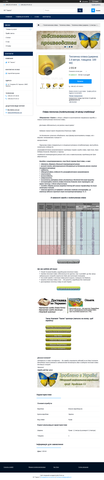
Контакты (47, 17)
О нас (37, 17)
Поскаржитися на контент (48, 477)
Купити (80, 81)
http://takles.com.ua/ (13, 109)
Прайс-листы (10, 33)
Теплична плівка (64, 25)
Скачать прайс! (8, 467)
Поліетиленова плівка (50, 25)
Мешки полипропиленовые (37, 467)
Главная (8, 17)
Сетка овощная (83, 467)
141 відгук (85, 1)
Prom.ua (61, 475)
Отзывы (8, 46)
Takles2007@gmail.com (15, 112)
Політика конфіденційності (63, 477)
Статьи (8, 37)
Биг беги (56, 467)
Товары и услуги (22, 17)
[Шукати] (80, 10)
